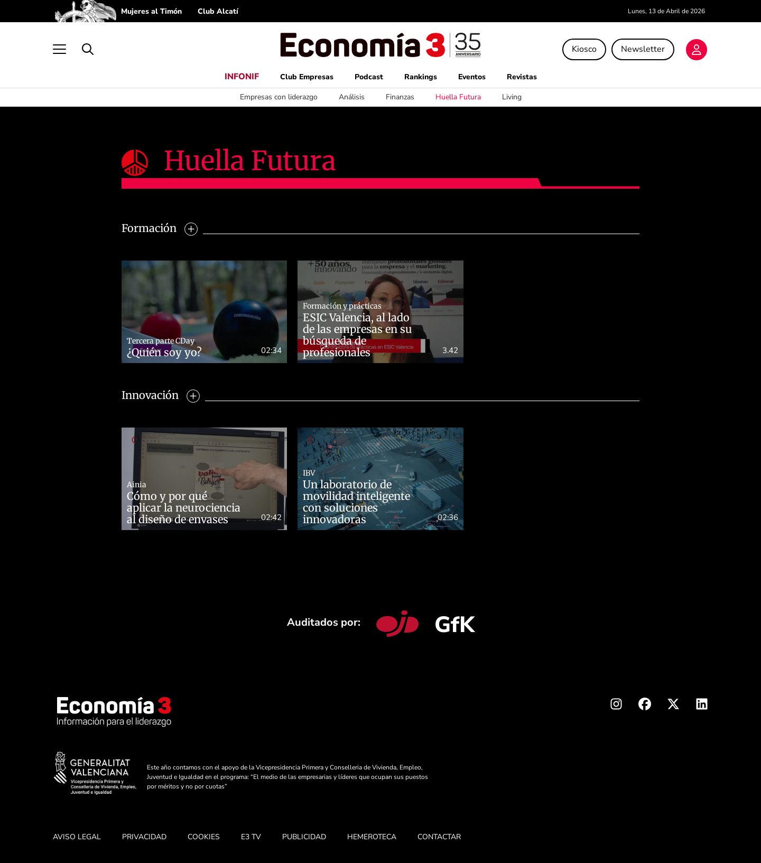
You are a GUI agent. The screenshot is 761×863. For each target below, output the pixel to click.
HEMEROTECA (371, 837)
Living (512, 97)
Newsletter (643, 49)
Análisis (352, 97)
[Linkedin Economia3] (701, 706)
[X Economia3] (673, 706)
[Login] (696, 49)
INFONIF (242, 76)
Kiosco (584, 49)
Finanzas (400, 97)
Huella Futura (458, 97)
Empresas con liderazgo (279, 97)
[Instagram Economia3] (616, 706)
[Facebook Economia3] (644, 706)
